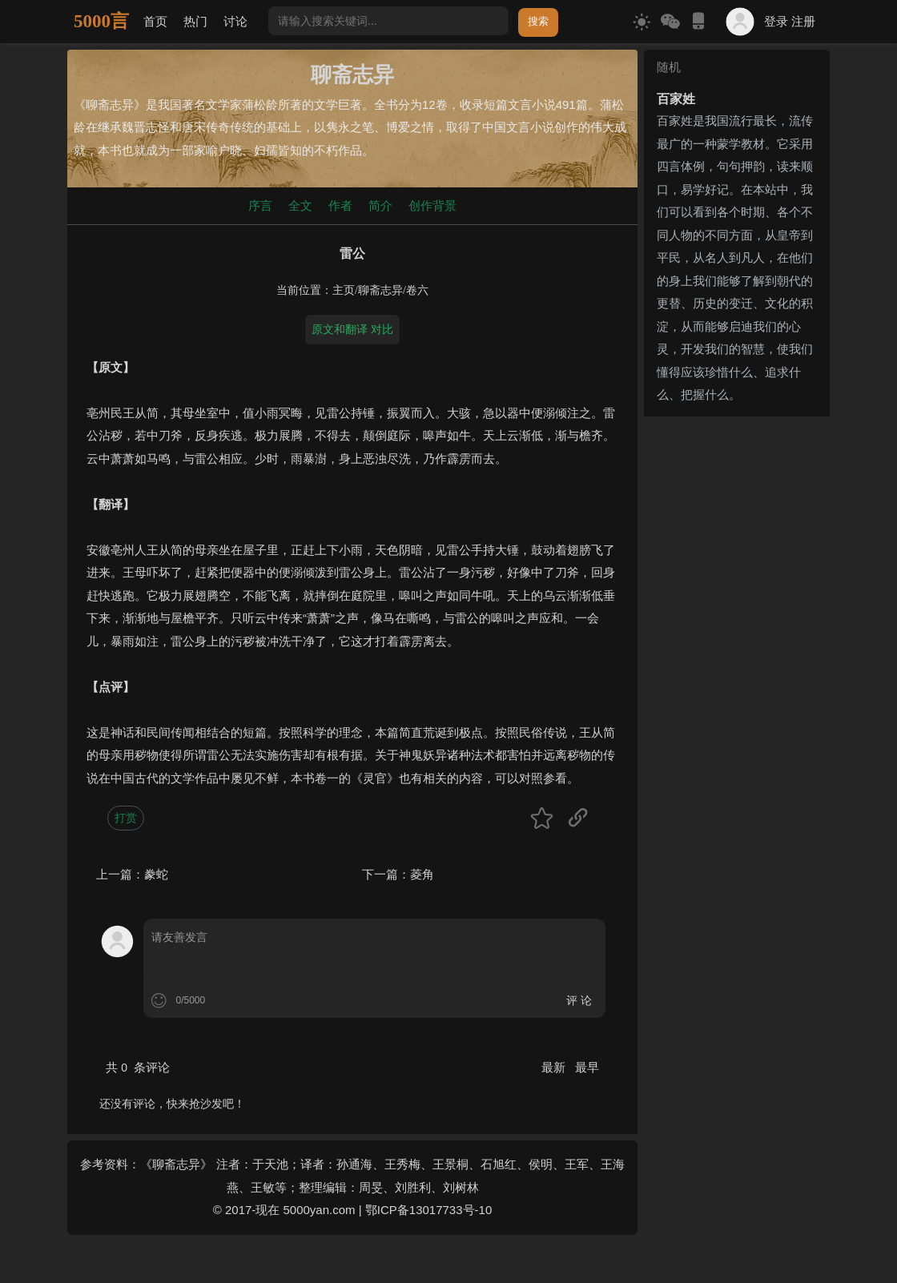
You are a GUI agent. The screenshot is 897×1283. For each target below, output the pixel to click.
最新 (555, 1067)
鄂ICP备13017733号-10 (428, 1210)
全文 (300, 205)
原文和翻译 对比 (352, 329)
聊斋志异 (380, 290)
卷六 (417, 290)
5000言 (101, 21)
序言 (260, 205)
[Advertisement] (737, 663)
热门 (195, 21)
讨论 (235, 21)
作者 (340, 205)
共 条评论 (138, 1067)
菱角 (422, 874)
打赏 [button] (126, 817)
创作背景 (432, 205)
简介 (380, 205)
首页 (155, 21)
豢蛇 (156, 874)
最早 (587, 1067)
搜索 (538, 21)
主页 (343, 290)
